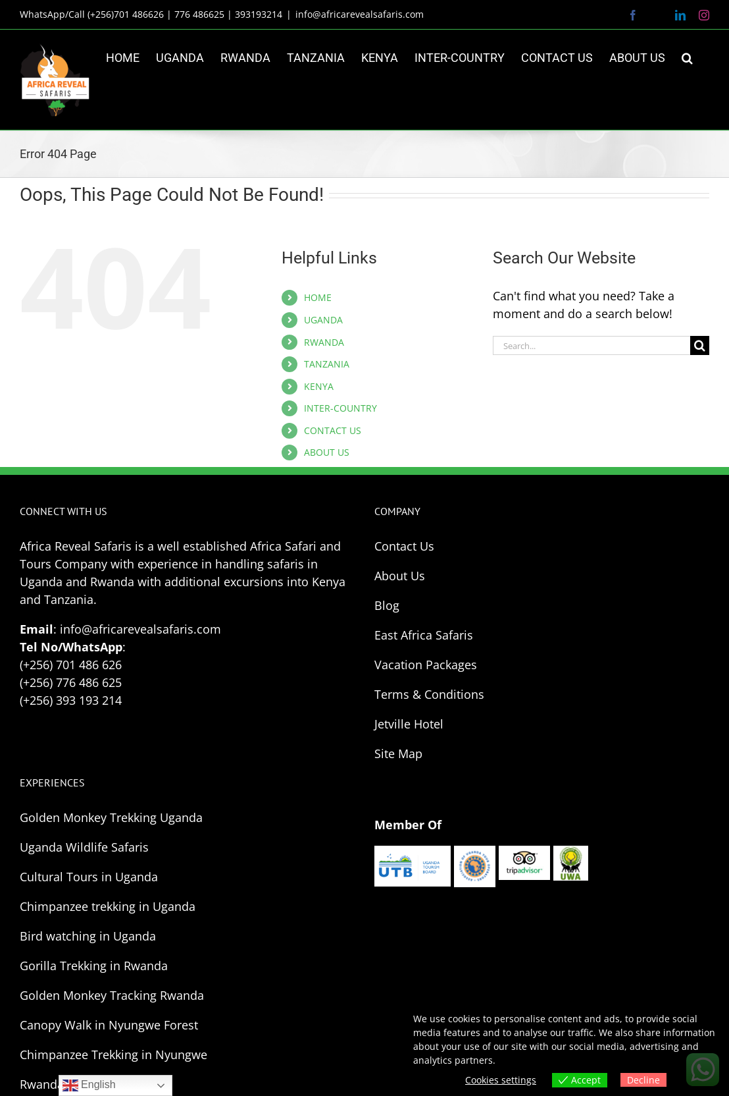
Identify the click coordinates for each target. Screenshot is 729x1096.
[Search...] (591, 345)
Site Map (398, 753)
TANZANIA (326, 364)
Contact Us (404, 546)
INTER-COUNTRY (340, 408)
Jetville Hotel (408, 724)
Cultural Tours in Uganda (89, 877)
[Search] (699, 345)
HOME (318, 297)
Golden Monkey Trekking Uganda (111, 817)
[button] (687, 58)
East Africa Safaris (423, 635)
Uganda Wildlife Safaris (84, 847)
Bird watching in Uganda (88, 936)
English (89, 1085)
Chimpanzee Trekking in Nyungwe (113, 1054)
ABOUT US (326, 452)
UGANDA (323, 320)
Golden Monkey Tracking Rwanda (112, 995)
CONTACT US (332, 430)
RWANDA (324, 342)
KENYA (319, 386)
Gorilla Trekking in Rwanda (94, 965)
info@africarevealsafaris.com (359, 14)
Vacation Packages (425, 664)
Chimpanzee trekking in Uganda (107, 906)
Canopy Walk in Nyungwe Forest (109, 1025)
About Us (399, 576)
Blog (386, 605)
